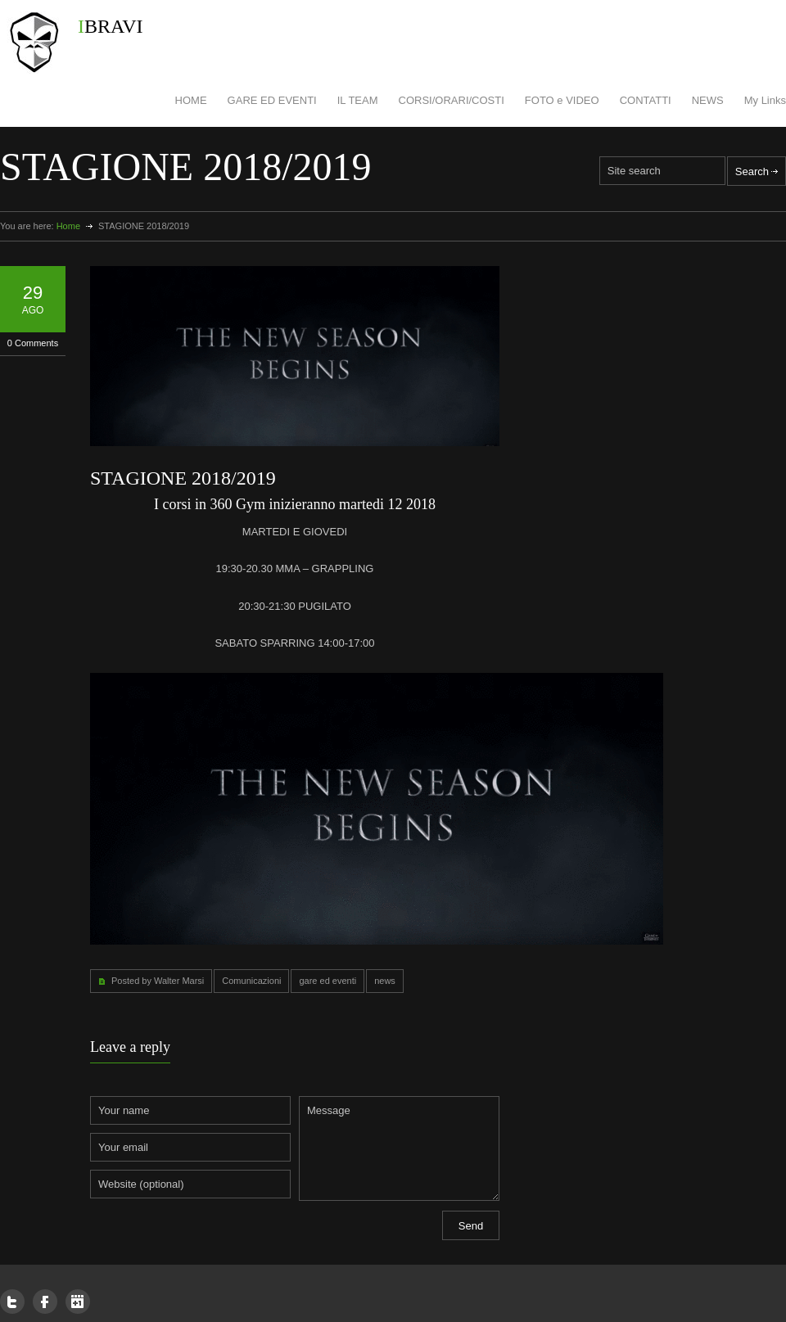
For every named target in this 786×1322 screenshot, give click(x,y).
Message (399, 1148)
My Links (765, 100)
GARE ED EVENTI (272, 100)
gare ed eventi (327, 981)
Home (68, 226)
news (384, 981)
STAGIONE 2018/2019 (183, 478)
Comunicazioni (251, 981)
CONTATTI (645, 100)
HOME (191, 100)
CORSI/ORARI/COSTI (451, 100)
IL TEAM (357, 100)
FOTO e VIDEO (562, 100)
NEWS (708, 100)
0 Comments (32, 343)
